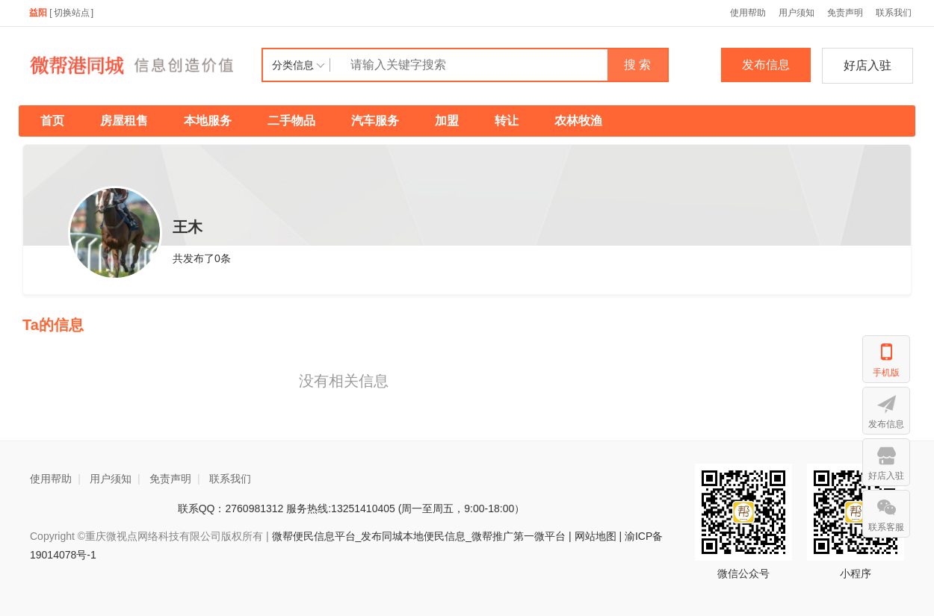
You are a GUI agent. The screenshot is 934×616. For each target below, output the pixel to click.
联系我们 (894, 12)
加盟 (447, 120)
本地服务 (208, 120)
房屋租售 (124, 120)
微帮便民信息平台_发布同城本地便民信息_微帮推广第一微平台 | (420, 536)
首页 (52, 120)
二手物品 (291, 120)
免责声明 (845, 12)
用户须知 (796, 12)
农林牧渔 (578, 120)
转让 (507, 120)
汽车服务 (375, 120)
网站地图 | (598, 536)
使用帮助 (748, 12)
